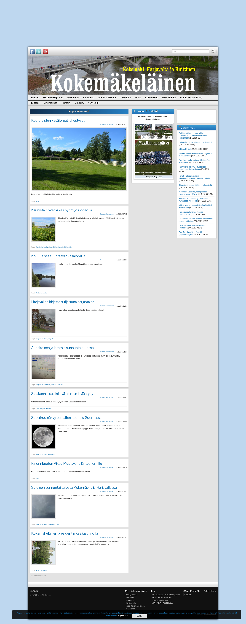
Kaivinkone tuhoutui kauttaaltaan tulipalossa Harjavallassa (192, 168)
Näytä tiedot (123, 616)
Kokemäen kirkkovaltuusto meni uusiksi (195, 142)
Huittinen (47, 385)
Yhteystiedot (50, 103)
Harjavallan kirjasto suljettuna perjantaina (62, 301)
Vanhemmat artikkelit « (38, 576)
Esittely (35, 103)
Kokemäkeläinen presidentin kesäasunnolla (64, 533)
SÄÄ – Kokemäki (191, 591)
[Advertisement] (123, 23)
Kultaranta (43, 570)
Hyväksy (139, 616)
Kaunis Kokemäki (42, 247)
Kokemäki (68, 247)
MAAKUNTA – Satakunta (162, 597)
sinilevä (48, 408)
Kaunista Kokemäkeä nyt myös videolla (61, 210)
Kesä (37, 201)
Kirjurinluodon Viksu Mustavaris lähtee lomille (66, 463)
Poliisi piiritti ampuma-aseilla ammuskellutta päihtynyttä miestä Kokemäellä (193, 135)
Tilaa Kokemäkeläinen (135, 606)
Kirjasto (50, 339)
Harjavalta (39, 339)
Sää (57, 524)
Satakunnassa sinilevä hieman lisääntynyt (62, 393)
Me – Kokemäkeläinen (136, 591)
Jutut (153, 591)
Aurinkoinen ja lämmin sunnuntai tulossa (62, 347)
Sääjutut (187, 595)
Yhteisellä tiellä (185, 149)
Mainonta (79, 103)
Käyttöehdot (131, 603)
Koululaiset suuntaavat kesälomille (58, 256)
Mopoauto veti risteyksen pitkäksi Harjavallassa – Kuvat (193, 193)
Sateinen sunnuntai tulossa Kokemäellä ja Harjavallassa (74, 487)
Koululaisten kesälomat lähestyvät (58, 120)
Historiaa (130, 600)
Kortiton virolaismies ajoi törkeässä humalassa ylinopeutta (193, 199)
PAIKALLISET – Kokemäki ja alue (166, 595)
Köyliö (42, 408)
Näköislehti (130, 609)
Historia (66, 103)
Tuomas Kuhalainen (107, 124)
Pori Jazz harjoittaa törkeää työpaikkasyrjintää (190, 233)
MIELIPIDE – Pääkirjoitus (162, 603)
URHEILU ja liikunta (160, 600)
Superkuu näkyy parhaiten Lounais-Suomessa (66, 417)
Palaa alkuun (210, 591)
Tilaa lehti (93, 103)
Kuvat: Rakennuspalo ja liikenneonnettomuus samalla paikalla (194, 177)
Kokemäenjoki (58, 247)
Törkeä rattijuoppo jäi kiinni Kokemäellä (195, 185)
